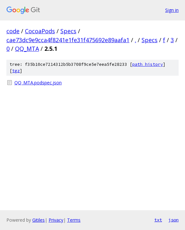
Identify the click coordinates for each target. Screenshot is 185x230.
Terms (74, 220)
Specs (68, 31)
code (12, 31)
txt (158, 220)
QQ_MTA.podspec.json (38, 83)
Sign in (172, 10)
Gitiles (38, 220)
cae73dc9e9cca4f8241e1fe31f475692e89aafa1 (67, 40)
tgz (16, 70)
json (173, 220)
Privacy (56, 220)
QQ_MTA (27, 48)
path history (147, 64)
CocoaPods (40, 31)
